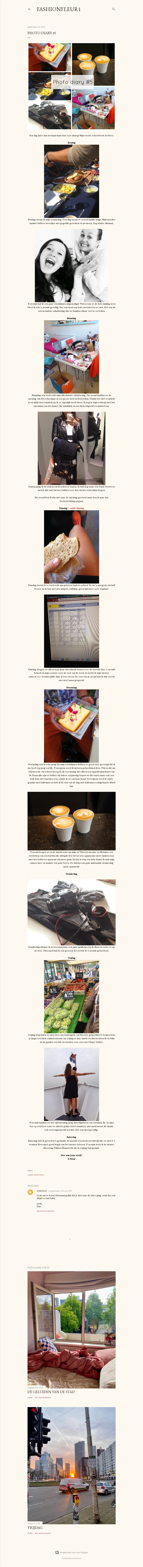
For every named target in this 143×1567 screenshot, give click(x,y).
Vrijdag (35, 1527)
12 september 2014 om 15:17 (60, 1191)
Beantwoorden (45, 1211)
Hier (39, 676)
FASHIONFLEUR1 (59, 9)
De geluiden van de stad (51, 1391)
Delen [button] (30, 1170)
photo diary (39, 1175)
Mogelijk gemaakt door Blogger (71, 1552)
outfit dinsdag (77, 508)
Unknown (42, 1190)
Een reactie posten (43, 1397)
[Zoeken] (114, 8)
